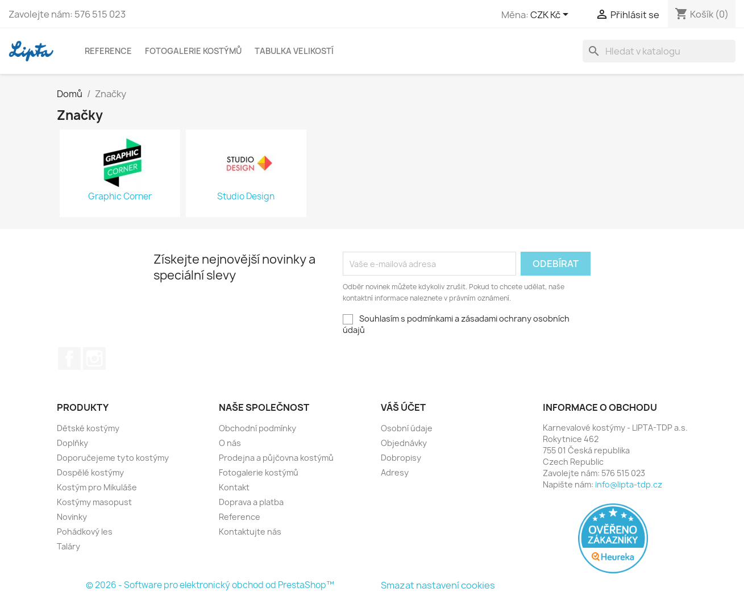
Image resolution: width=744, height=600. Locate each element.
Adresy (395, 472)
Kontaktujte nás (250, 531)
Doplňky (72, 443)
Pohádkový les (85, 531)
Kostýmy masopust (94, 502)
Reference (108, 50)
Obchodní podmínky (257, 428)
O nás (230, 443)
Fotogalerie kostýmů (193, 50)
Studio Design (246, 196)
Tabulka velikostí (294, 50)
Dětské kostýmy (88, 428)
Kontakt (234, 487)
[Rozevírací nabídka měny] (551, 15)
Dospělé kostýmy (90, 472)
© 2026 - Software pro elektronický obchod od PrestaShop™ (210, 585)
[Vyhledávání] (659, 51)
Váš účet (403, 407)
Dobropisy (401, 457)
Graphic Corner (120, 196)
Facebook (69, 358)
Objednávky (404, 443)
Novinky (72, 516)
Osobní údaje (407, 428)
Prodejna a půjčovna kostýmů (276, 457)
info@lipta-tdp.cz (628, 484)
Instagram (94, 358)
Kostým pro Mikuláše (97, 487)
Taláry (68, 546)
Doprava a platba (251, 502)
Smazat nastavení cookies (438, 585)
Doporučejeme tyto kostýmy (113, 457)
